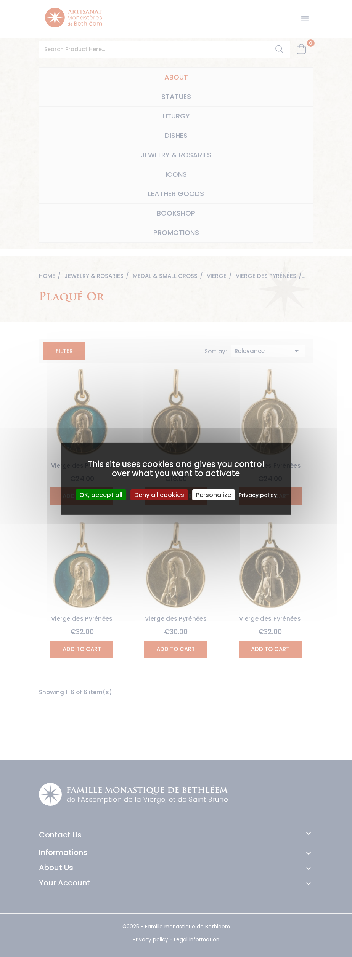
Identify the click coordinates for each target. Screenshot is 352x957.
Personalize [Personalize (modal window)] (213, 494)
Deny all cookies (159, 494)
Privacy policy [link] (258, 494)
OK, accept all (100, 494)
